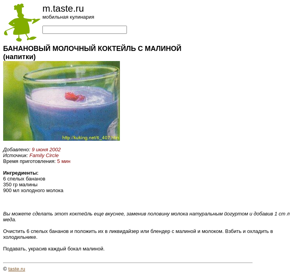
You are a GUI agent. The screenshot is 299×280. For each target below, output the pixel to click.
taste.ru (16, 269)
